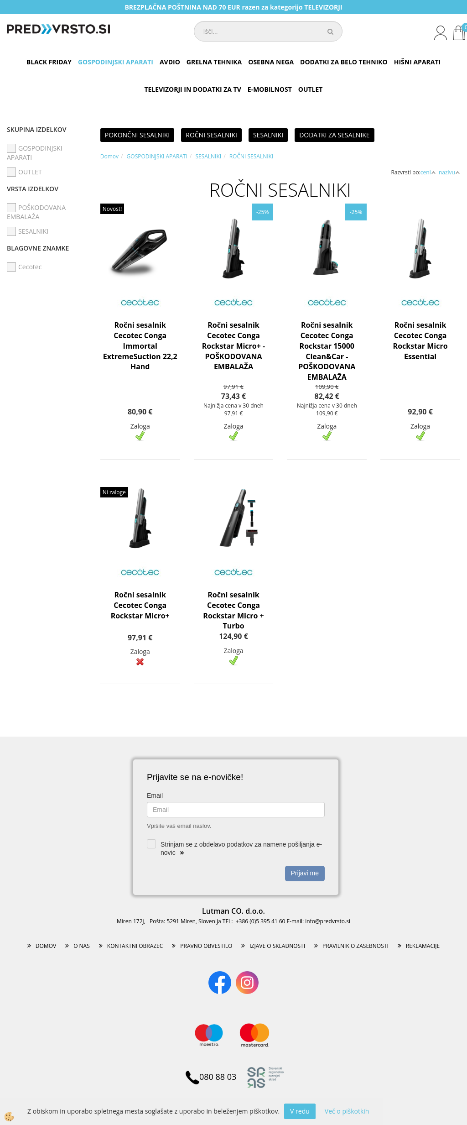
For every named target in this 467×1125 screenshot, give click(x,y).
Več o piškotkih (347, 1111)
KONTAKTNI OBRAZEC (135, 946)
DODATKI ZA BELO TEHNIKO (344, 62)
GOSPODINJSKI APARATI (115, 62)
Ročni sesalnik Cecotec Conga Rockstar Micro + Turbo (233, 610)
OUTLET (310, 89)
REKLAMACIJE (423, 946)
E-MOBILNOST (270, 89)
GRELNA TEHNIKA (214, 62)
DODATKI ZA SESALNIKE (334, 135)
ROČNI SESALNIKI (211, 135)
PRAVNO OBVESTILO (206, 946)
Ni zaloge (114, 492)
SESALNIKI (268, 135)
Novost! (112, 209)
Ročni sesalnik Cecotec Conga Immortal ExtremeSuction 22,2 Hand (140, 346)
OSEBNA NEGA (271, 62)
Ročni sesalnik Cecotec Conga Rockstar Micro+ (140, 605)
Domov (109, 156)
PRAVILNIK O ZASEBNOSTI (355, 946)
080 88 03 (211, 1076)
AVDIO (170, 62)
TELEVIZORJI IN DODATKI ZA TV (193, 89)
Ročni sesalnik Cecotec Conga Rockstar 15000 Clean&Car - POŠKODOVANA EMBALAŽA (326, 351)
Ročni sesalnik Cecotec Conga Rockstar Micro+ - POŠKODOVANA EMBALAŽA (233, 346)
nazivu (449, 172)
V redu (300, 1111)
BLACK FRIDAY (49, 62)
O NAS (81, 946)
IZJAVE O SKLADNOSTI (277, 946)
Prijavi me (305, 873)
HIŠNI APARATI (417, 62)
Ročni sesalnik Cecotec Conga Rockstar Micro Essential (420, 340)
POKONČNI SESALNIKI (137, 135)
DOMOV (46, 946)
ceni (428, 172)
